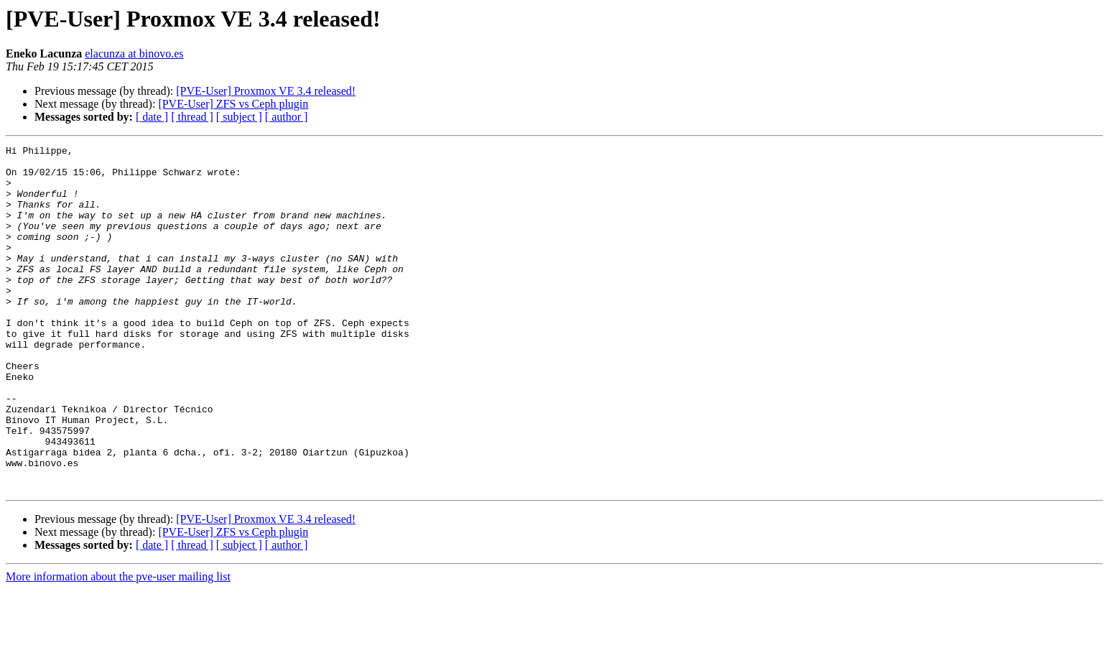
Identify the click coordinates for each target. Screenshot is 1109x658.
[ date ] (152, 117)
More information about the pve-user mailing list (118, 645)
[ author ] (286, 117)
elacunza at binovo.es (134, 53)
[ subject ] (239, 117)
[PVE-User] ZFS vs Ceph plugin (233, 104)
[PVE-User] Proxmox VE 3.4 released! (266, 91)
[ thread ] (192, 117)
